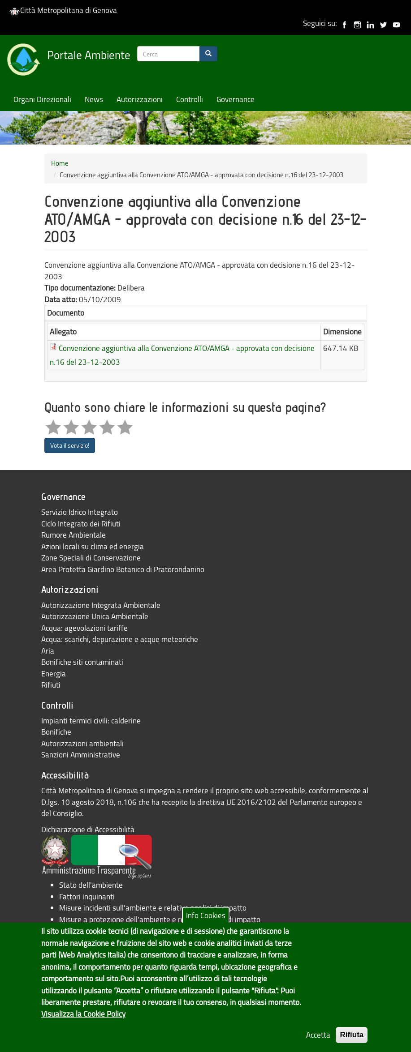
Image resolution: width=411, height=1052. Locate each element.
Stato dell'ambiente (91, 885)
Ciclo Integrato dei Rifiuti (81, 523)
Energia (53, 673)
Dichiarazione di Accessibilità (87, 829)
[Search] (208, 53)
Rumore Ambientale (73, 535)
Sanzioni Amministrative (80, 754)
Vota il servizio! (69, 445)
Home (60, 163)
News (94, 99)
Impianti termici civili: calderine (91, 720)
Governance (235, 99)
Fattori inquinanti (87, 896)
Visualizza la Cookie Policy (83, 1025)
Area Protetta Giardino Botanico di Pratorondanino (122, 569)
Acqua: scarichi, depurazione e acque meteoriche (119, 639)
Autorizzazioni (140, 99)
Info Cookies (205, 927)
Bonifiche (56, 732)
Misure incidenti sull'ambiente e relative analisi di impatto (153, 907)
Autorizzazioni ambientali (82, 743)
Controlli (189, 99)
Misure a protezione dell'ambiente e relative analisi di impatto (159, 919)
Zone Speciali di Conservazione (91, 557)
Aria (47, 651)
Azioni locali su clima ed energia (92, 546)
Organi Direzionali (42, 99)
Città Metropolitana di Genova (63, 10)
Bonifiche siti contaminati (82, 662)
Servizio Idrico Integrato (79, 512)
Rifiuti (51, 685)
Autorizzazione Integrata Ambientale (100, 605)
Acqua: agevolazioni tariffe (84, 628)
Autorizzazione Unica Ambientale (94, 616)
